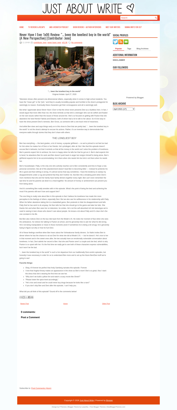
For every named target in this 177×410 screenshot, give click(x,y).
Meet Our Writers (113, 27)
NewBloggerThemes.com (116, 407)
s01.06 (64, 43)
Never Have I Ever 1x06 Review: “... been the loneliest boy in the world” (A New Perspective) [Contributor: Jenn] (65, 36)
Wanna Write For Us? (133, 27)
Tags (129, 49)
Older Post (106, 303)
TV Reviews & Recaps (36, 27)
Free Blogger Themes (97, 407)
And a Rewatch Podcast (59, 27)
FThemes (63, 407)
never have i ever (54, 43)
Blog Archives (142, 49)
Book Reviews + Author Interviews (87, 27)
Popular (118, 49)
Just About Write (87, 400)
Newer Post (24, 303)
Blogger (140, 97)
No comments (76, 43)
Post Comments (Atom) (41, 388)
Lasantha (85, 407)
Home (21, 27)
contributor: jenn (40, 43)
